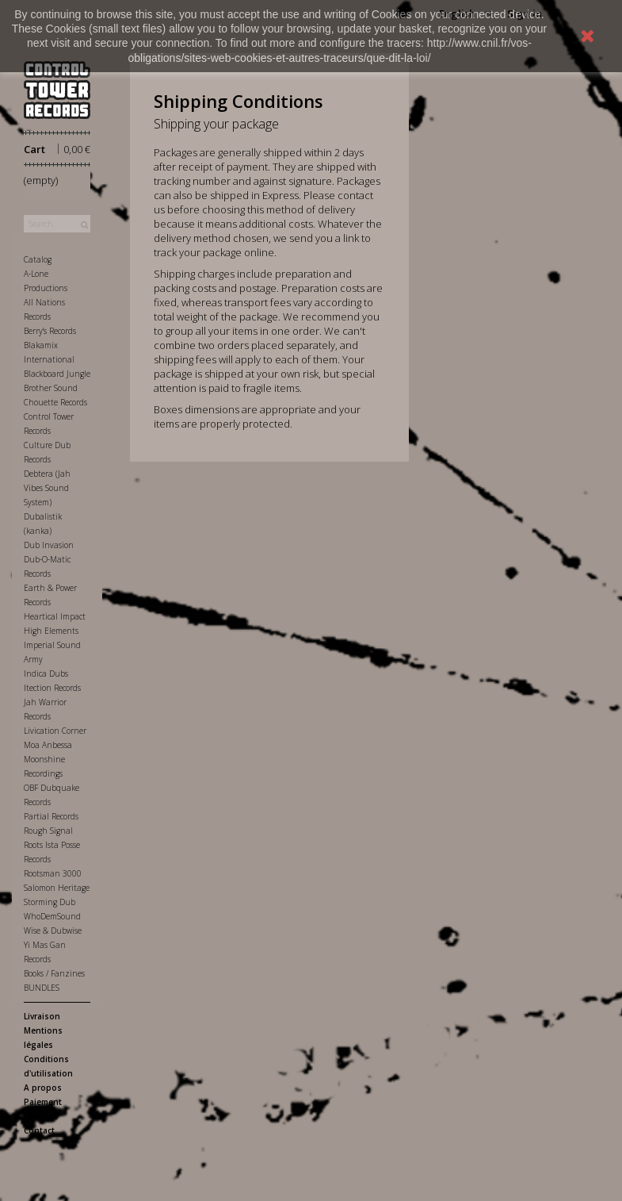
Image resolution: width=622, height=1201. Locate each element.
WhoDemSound (52, 916)
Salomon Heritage (57, 887)
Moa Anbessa (48, 744)
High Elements (51, 630)
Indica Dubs (46, 673)
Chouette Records (55, 402)
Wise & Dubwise (53, 930)
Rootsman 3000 (53, 873)
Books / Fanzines (54, 973)
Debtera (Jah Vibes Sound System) (47, 488)
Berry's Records (50, 330)
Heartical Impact (55, 616)
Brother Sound (51, 387)
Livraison (42, 1016)
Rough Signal (48, 830)
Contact (39, 1130)
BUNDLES (41, 987)
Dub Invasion (49, 545)
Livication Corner (55, 730)
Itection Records (52, 687)
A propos (43, 1087)
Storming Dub (49, 901)
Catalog (38, 259)
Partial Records (51, 816)
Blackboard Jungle (57, 373)
